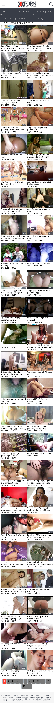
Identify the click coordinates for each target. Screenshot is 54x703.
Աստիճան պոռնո (23, 15)
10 (43, 681)
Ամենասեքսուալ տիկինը (41, 15)
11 (48, 681)
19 (24, 686)
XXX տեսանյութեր (8, 15)
